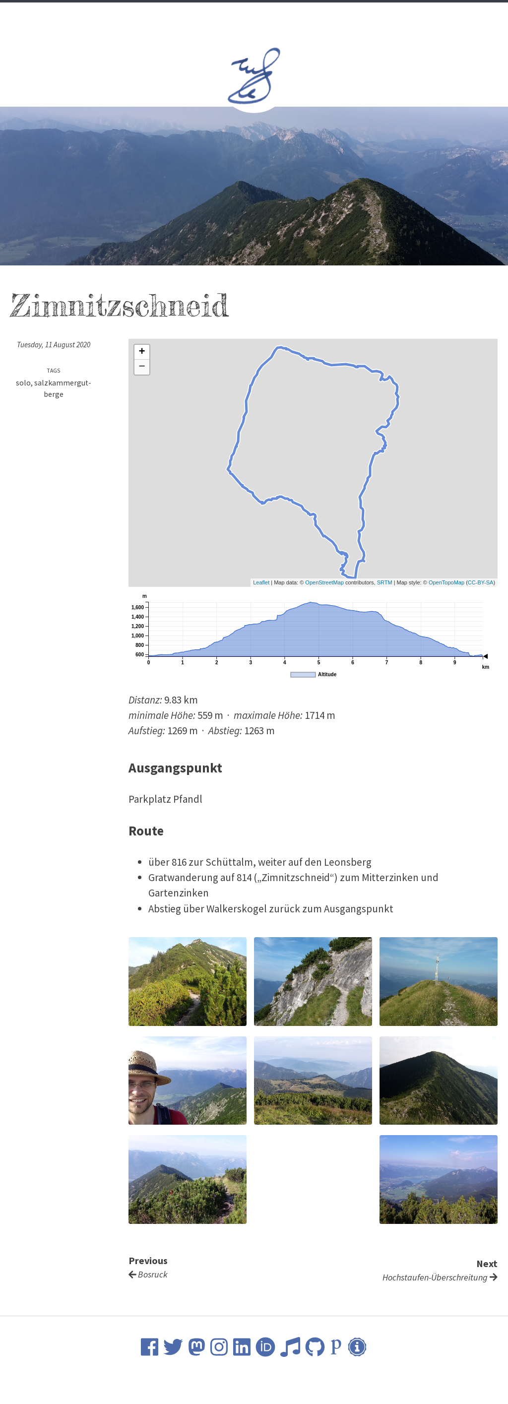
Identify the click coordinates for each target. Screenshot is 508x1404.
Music (265, 15)
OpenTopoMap (446, 582)
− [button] (142, 367)
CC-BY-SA (481, 582)
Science (227, 15)
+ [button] (142, 352)
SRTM (384, 582)
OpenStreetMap (324, 582)
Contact (345, 15)
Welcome (163, 15)
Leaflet (261, 582)
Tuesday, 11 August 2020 (53, 344)
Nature (302, 15)
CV (196, 15)
